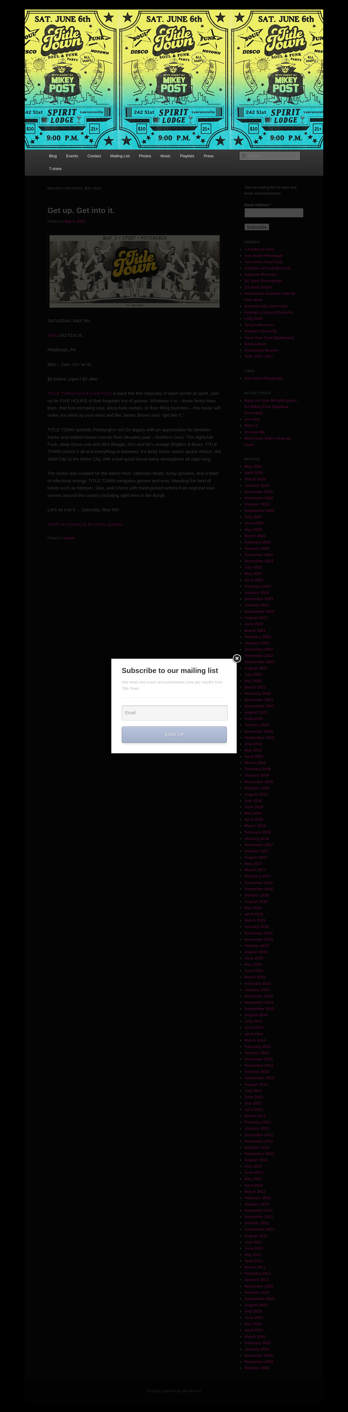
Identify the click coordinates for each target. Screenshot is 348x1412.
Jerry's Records (259, 325)
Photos (145, 156)
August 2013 (255, 1084)
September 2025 (259, 510)
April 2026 (253, 472)
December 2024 (258, 554)
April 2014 (253, 1034)
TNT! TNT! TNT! (258, 356)
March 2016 (255, 920)
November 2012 (258, 1141)
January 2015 (256, 990)
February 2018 (257, 832)
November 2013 (258, 1065)
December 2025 (258, 491)
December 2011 (258, 1210)
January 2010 (256, 1349)
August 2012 (255, 1160)
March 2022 (255, 687)
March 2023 (255, 630)
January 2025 (256, 548)
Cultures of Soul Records (267, 268)
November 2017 (258, 845)
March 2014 (255, 1040)
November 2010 (258, 1286)
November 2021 (258, 699)
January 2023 (256, 643)
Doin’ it (250, 425)
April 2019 (253, 756)
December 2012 (258, 1135)
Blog (53, 156)
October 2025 (256, 504)
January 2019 (256, 775)
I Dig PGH (253, 318)
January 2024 (256, 592)
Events (72, 156)
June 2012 (253, 1172)
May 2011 (253, 1254)
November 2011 (258, 1216)
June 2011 (253, 1248)
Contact (94, 156)
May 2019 (253, 750)
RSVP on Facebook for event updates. (85, 524)
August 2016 (255, 901)
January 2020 (256, 725)
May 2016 (253, 908)
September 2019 (259, 737)
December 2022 (258, 649)
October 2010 (256, 1292)
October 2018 (256, 788)
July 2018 (253, 800)
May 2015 (253, 964)
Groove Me (254, 432)
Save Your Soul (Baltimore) (269, 337)
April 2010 (253, 1330)
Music (166, 156)
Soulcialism (255, 344)
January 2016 (256, 926)
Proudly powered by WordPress (174, 1391)
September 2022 (259, 662)
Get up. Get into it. (81, 210)
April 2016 (253, 914)
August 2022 (255, 668)
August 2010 (255, 1305)
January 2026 (256, 485)
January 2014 (256, 1053)
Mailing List (120, 156)
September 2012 (259, 1153)
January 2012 (256, 1204)
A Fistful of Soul (259, 249)
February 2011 (257, 1273)
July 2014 (253, 1021)
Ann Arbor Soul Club (263, 262)
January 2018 (256, 838)
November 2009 (258, 1361)
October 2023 (256, 605)
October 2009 (256, 1368)
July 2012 (253, 1166)
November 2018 (258, 782)
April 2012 (253, 1185)
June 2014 (253, 1027)
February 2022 (257, 693)
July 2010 (253, 1311)
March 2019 (255, 762)
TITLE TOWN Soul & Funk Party (80, 393)
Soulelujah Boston (261, 350)
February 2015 (257, 983)
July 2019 (253, 744)
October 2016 (256, 895)
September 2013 (259, 1078)
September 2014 (259, 1008)
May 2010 (253, 1324)
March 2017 (255, 870)
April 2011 (253, 1261)
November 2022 (258, 655)
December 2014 (258, 996)
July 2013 (253, 1090)
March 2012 (255, 1191)
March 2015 (255, 977)
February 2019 (257, 769)
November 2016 (258, 889)
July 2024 (253, 567)
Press (208, 156)
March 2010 (255, 1336)
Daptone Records (260, 274)
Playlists (187, 156)
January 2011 (256, 1279)
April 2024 (253, 580)
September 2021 (259, 706)
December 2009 (258, 1355)
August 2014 (255, 1015)
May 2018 (253, 813)
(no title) (252, 419)
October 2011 (256, 1223)
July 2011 (253, 1242)
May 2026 (253, 466)
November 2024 (258, 561)
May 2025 (253, 529)
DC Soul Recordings (263, 280)
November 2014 (258, 1002)
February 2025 (257, 542)
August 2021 (255, 712)
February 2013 (257, 1122)
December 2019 (258, 731)
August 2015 (255, 952)
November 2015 (258, 939)
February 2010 (257, 1343)
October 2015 (256, 945)
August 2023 (255, 617)
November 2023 (258, 599)
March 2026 (255, 479)
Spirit (52, 335)
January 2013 (256, 1128)
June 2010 (253, 1317)
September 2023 (259, 611)
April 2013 (253, 1109)
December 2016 (258, 882)
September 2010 (259, 1298)
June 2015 (253, 958)
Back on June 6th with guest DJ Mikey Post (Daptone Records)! (270, 406)
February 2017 (257, 876)
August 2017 (255, 857)
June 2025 (253, 523)
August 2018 (255, 794)
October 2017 (256, 851)
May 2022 (253, 681)
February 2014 (257, 1046)
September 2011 (259, 1229)
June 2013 (253, 1097)
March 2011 (255, 1267)
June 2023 (253, 624)
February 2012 (257, 1198)
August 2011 (255, 1236)
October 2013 (256, 1071)
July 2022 (253, 674)
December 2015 (258, 933)
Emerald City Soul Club (265, 306)
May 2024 (253, 573)
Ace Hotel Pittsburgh (263, 255)
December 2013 (258, 1059)
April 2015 (253, 970)
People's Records (260, 331)
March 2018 (255, 825)
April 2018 (253, 819)
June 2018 (253, 807)
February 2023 (257, 637)
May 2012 (253, 1179)
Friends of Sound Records (268, 312)
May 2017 (253, 863)
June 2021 (253, 718)
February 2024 (257, 586)
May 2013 (253, 1103)
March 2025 (255, 536)
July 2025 (253, 517)
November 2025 (258, 498)
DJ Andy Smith (258, 287)
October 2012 (256, 1147)
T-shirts (55, 169)
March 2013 (255, 1116)
